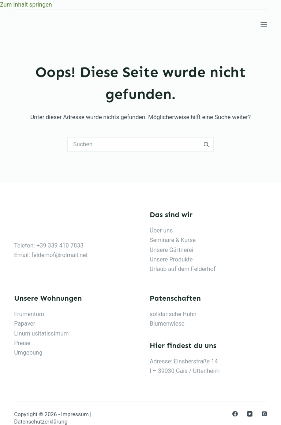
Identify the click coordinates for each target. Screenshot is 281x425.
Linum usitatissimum (41, 333)
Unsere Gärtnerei (171, 249)
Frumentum (29, 314)
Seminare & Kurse (173, 240)
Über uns (161, 230)
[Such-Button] (206, 144)
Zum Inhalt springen (26, 4)
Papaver (24, 323)
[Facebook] (235, 414)
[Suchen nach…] (133, 144)
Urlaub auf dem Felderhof (183, 268)
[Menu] (264, 24)
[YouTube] (249, 414)
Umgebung (28, 352)
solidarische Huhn (173, 314)
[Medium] (264, 414)
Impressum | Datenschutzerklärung (52, 418)
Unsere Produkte (171, 259)
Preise (22, 343)
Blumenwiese (167, 323)
